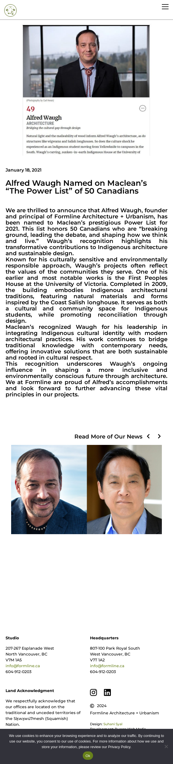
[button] (148, 436)
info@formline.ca (23, 665)
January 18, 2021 (24, 170)
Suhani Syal (112, 724)
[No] (166, 746)
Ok (88, 756)
